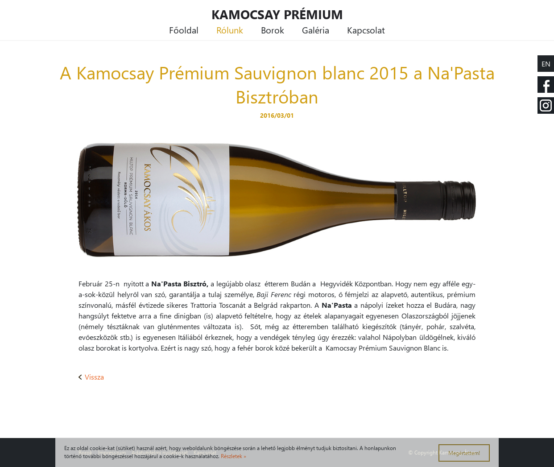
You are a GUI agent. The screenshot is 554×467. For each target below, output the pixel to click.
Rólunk (229, 29)
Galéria (315, 29)
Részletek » (233, 456)
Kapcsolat (366, 29)
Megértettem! (464, 453)
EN (546, 63)
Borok (272, 29)
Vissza (91, 376)
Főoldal (183, 29)
